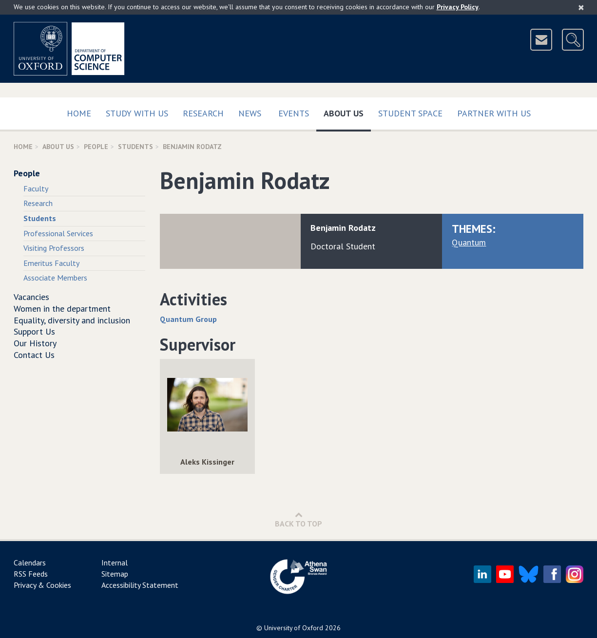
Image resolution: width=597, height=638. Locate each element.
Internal (114, 562)
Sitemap (114, 574)
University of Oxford (293, 627)
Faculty (35, 188)
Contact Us (34, 354)
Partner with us (494, 113)
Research (203, 113)
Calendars (30, 562)
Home (79, 113)
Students (135, 146)
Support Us (34, 331)
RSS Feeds (31, 574)
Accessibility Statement (139, 585)
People (96, 146)
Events (293, 113)
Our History (35, 343)
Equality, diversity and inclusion (72, 320)
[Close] (581, 7)
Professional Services (58, 233)
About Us (347, 111)
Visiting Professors (53, 248)
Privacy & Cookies (42, 585)
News (249, 113)
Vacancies (31, 296)
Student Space (410, 113)
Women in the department (62, 308)
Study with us (137, 113)
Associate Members (55, 277)
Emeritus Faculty (51, 263)
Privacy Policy (458, 6)
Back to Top (298, 519)
